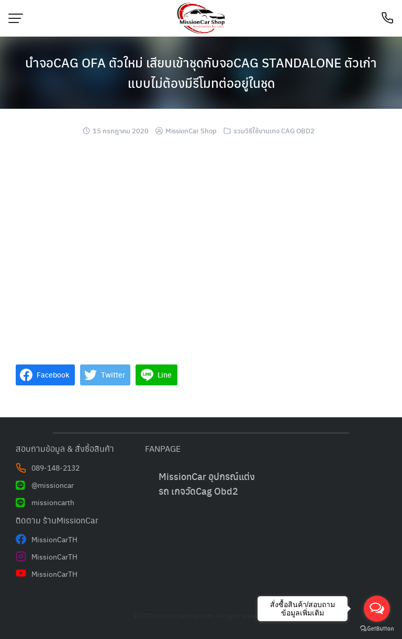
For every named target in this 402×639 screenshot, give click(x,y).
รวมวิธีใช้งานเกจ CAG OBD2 (274, 130)
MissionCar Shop (191, 130)
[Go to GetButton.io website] (377, 628)
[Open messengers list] (377, 609)
